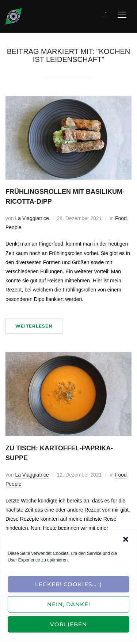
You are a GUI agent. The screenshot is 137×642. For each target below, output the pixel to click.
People (13, 227)
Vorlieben (68, 624)
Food (121, 218)
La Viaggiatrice (32, 218)
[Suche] (106, 14)
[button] (125, 539)
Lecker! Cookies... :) (68, 584)
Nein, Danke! (68, 604)
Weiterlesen (34, 326)
